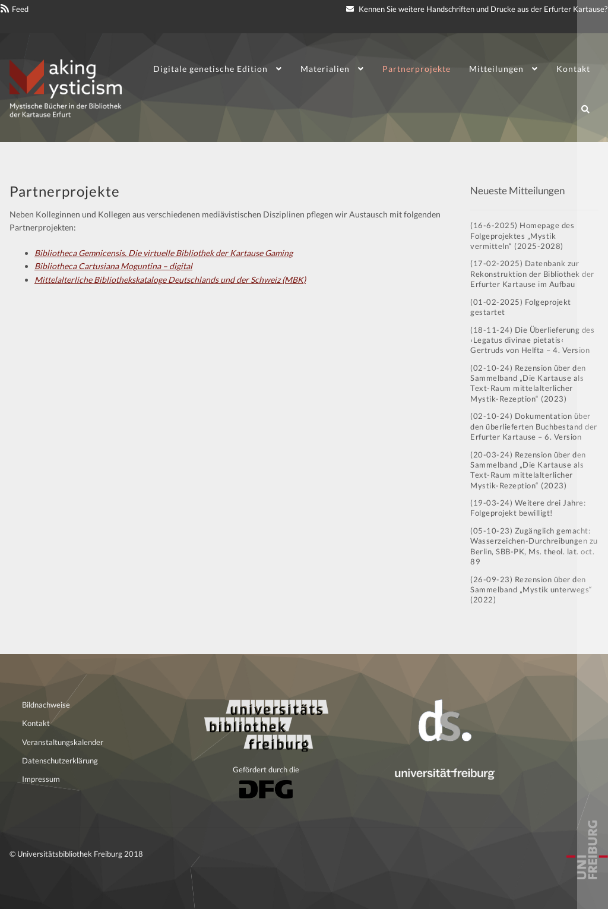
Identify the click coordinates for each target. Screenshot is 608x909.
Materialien (325, 69)
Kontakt (573, 69)
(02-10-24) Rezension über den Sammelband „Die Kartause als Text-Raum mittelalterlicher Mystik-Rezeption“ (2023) (528, 383)
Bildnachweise (46, 704)
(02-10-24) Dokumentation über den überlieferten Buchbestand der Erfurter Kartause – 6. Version (533, 426)
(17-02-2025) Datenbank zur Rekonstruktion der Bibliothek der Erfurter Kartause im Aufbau (532, 273)
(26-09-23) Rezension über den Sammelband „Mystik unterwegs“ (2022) (531, 590)
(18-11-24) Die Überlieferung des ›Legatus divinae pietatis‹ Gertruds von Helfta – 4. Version (532, 340)
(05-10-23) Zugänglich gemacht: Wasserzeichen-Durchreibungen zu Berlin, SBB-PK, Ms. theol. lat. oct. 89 (534, 546)
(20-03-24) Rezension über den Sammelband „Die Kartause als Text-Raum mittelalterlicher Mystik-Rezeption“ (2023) (528, 470)
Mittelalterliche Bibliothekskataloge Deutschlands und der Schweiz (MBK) (170, 279)
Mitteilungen (496, 69)
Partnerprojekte (416, 69)
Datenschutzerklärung (60, 760)
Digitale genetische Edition (210, 69)
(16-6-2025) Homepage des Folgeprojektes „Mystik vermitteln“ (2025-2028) (522, 235)
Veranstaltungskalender (62, 742)
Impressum (41, 779)
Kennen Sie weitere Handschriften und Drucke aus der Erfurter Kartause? (476, 9)
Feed (20, 9)
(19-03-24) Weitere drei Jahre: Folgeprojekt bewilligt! (527, 507)
